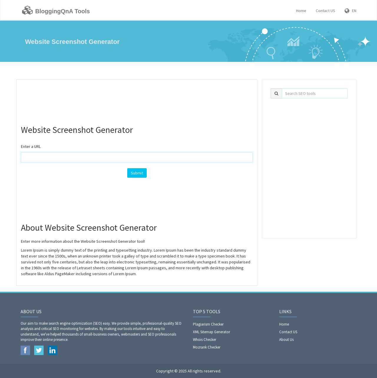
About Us (286, 339)
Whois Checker (204, 339)
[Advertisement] (137, 99)
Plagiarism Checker (208, 324)
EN (350, 10)
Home (301, 10)
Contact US (325, 10)
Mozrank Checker (206, 347)
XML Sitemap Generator (211, 331)
